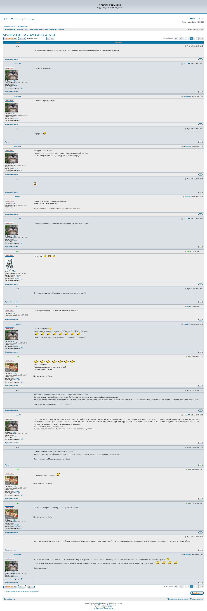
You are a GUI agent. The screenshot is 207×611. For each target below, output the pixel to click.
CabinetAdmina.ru (112, 605)
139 (14, 313)
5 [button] (194, 38)
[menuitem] (6, 18)
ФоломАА (17, 64)
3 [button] (188, 38)
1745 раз (17, 380)
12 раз (17, 276)
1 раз (16, 85)
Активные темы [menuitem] (22, 26)
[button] (176, 38)
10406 (14, 272)
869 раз (17, 378)
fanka (17, 306)
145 (14, 203)
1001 (14, 81)
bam (17, 251)
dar (18, 356)
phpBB (99, 603)
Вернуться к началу (11, 59)
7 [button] (199, 38)
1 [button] (183, 38)
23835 (14, 373)
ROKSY (17, 197)
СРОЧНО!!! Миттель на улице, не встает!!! (29, 34)
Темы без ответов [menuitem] (9, 26)
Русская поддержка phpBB (103, 607)
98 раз (17, 278)
